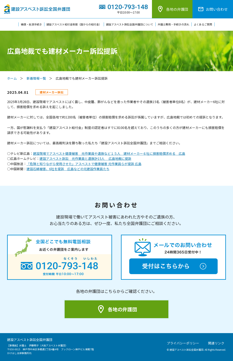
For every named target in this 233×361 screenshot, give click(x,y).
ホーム (12, 78)
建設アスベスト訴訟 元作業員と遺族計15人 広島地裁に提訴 (85, 158)
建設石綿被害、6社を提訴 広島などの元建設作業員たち (68, 168)
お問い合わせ (213, 9)
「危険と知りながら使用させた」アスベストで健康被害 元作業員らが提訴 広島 (84, 163)
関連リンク (216, 343)
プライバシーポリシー (183, 343)
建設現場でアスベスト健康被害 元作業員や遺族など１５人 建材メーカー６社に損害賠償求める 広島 (109, 153)
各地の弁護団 (172, 9)
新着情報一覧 (36, 78)
